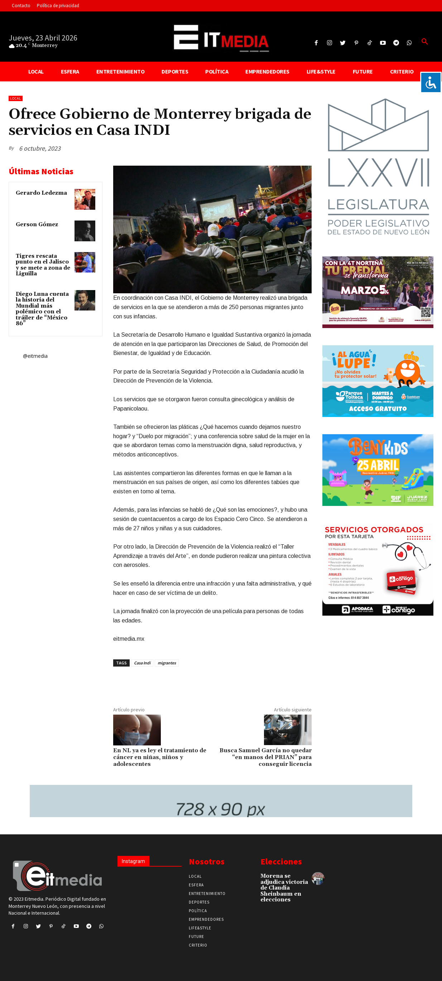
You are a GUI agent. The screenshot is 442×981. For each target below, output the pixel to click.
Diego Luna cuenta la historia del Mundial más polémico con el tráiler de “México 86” (42, 309)
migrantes (167, 662)
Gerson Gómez (37, 224)
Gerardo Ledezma (41, 193)
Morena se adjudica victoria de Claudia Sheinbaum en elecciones (284, 888)
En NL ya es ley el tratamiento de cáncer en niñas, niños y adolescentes (159, 757)
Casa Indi (142, 662)
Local (16, 98)
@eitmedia (35, 355)
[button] (424, 42)
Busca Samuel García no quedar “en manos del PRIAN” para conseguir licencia (266, 757)
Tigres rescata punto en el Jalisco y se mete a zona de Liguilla (43, 265)
